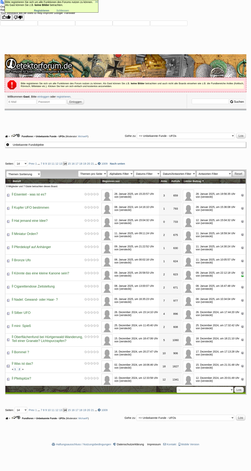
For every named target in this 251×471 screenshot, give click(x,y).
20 (88, 163)
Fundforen (21, 136)
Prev (31, 163)
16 (73, 163)
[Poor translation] (18, 17)
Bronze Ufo (22, 260)
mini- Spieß (22, 326)
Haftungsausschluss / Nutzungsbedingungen (83, 444)
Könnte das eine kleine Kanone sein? (41, 273)
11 (53, 163)
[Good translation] (6, 17)
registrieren (63, 96)
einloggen (43, 96)
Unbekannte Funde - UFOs (50, 136)
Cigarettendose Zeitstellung (34, 286)
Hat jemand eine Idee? (31, 221)
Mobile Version (190, 444)
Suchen (237, 101)
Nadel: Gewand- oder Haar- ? (36, 299)
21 (92, 163)
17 (77, 163)
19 (84, 163)
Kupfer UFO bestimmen (31, 207)
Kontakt (171, 444)
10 (49, 163)
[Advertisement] (125, 120)
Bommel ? (21, 352)
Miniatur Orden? (26, 234)
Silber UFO (22, 313)
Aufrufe (175, 181)
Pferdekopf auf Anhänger (32, 247)
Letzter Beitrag (194, 181)
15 (69, 163)
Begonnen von (111, 181)
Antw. (164, 181)
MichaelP (82, 136)
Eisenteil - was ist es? (30, 194)
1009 (104, 163)
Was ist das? (23, 363)
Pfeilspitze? (22, 378)
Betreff (17, 181)
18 (80, 163)
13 (60, 163)
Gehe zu (130, 135)
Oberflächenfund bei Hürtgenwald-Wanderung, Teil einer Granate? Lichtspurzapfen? (47, 339)
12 (57, 163)
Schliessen (62, 10)
